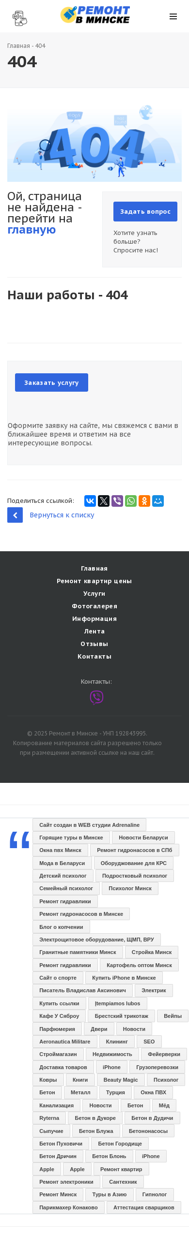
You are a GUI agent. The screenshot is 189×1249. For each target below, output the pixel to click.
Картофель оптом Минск (139, 965)
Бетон (47, 1092)
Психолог (166, 1080)
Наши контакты (15, 15)
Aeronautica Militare (64, 1041)
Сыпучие (51, 1131)
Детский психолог (62, 876)
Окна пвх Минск (60, 850)
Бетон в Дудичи (152, 1118)
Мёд (164, 1105)
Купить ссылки (59, 1003)
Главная (18, 45)
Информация (94, 619)
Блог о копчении (61, 927)
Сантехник (123, 1182)
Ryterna (49, 1118)
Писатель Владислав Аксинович (82, 990)
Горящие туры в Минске (71, 837)
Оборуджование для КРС (134, 863)
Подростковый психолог (134, 876)
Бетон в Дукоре (95, 1118)
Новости (134, 1029)
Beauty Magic (121, 1080)
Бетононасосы (148, 1131)
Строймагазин (58, 1054)
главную (31, 229)
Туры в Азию (110, 1194)
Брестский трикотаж (121, 1016)
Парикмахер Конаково (68, 1207)
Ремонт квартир (121, 1169)
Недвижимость (112, 1054)
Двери (99, 1029)
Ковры (48, 1080)
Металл (81, 1092)
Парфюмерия (57, 1029)
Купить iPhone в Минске (124, 978)
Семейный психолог (66, 888)
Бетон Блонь (109, 1156)
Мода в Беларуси (62, 863)
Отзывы (94, 644)
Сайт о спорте (58, 978)
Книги (80, 1080)
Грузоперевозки (157, 1067)
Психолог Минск (130, 888)
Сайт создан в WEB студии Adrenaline (89, 825)
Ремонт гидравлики (65, 901)
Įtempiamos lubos (118, 1003)
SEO (149, 1041)
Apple (46, 1169)
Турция (115, 1092)
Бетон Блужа (96, 1131)
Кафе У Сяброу (59, 1016)
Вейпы (173, 1016)
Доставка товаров (63, 1067)
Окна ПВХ (153, 1092)
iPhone (112, 1067)
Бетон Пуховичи (60, 1143)
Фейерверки (164, 1054)
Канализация (56, 1105)
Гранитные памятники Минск (77, 952)
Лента (94, 631)
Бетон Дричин (58, 1156)
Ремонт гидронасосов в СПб (134, 850)
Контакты (94, 656)
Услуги (94, 593)
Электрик (154, 990)
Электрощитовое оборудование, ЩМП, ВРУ (96, 939)
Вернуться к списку (50, 514)
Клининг (117, 1041)
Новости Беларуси (143, 837)
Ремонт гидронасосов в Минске (81, 914)
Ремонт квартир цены (94, 581)
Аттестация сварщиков (143, 1207)
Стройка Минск (152, 952)
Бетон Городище (120, 1143)
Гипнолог (154, 1194)
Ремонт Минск (58, 1194)
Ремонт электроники (66, 1182)
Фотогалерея (94, 606)
